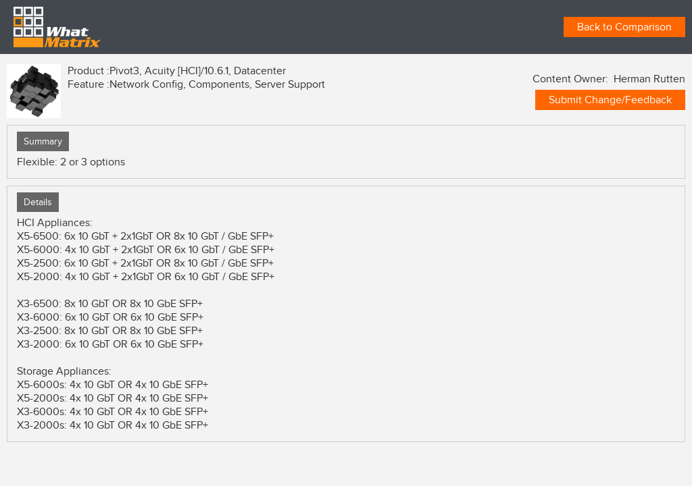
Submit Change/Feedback (610, 100)
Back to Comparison (624, 27)
